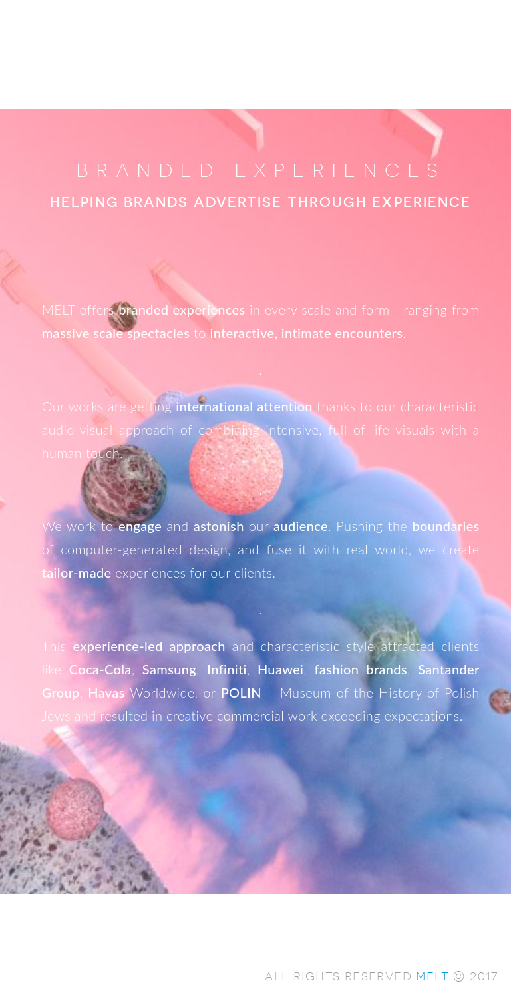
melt (432, 976)
